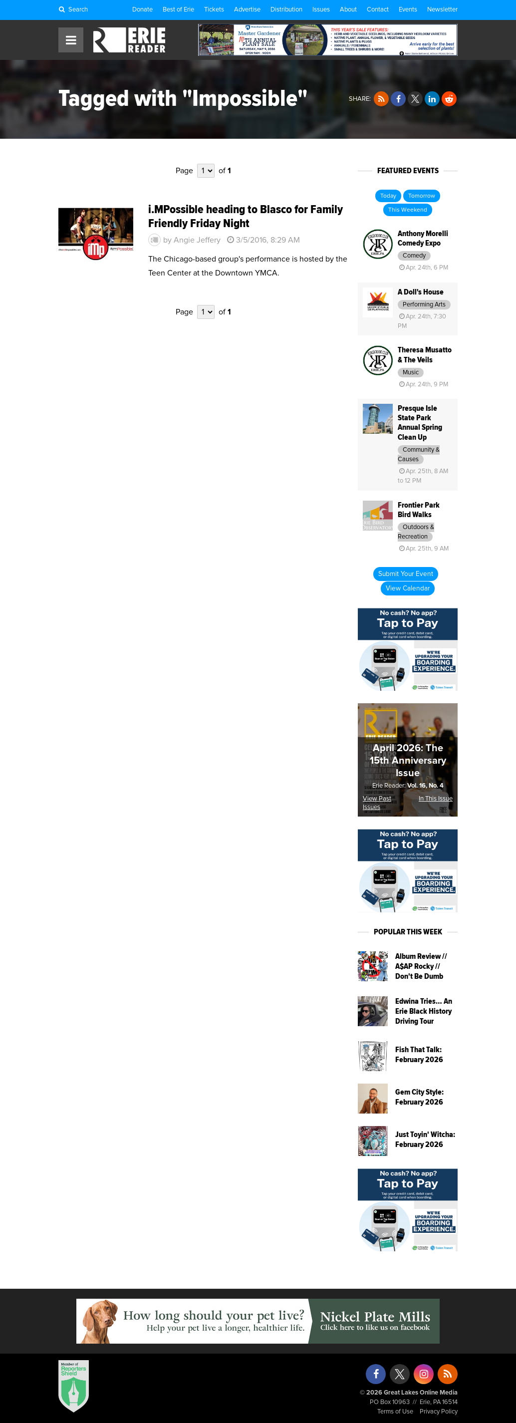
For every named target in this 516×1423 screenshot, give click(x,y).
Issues (321, 9)
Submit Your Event (405, 573)
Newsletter (442, 9)
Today (388, 196)
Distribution (286, 9)
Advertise (247, 9)
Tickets (214, 9)
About (348, 9)
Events (408, 9)
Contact (378, 9)
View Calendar (408, 588)
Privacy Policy (439, 1412)
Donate (142, 9)
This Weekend (407, 210)
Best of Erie (178, 9)
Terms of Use (395, 1412)
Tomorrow (421, 196)
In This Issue (436, 799)
